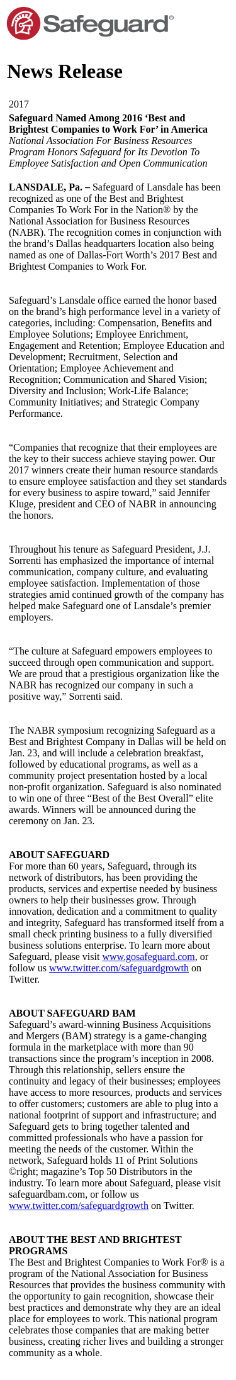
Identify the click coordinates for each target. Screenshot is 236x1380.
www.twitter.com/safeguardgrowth (119, 968)
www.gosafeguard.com (148, 956)
